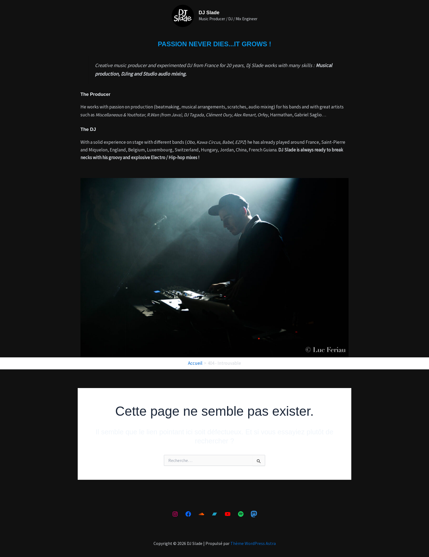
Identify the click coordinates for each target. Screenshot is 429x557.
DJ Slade (209, 12)
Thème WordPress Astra (253, 543)
